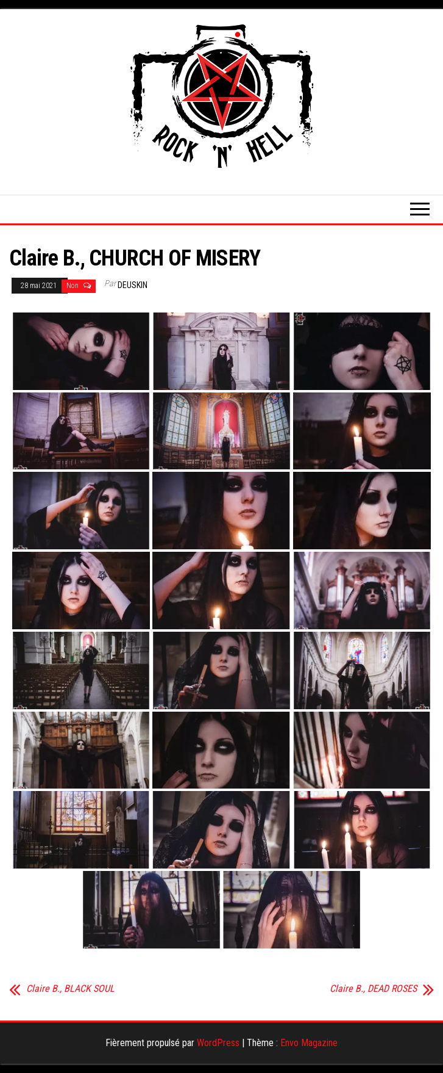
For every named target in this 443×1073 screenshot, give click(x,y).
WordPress (218, 1043)
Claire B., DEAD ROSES (373, 988)
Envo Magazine (309, 1043)
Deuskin (132, 285)
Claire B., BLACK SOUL (70, 988)
